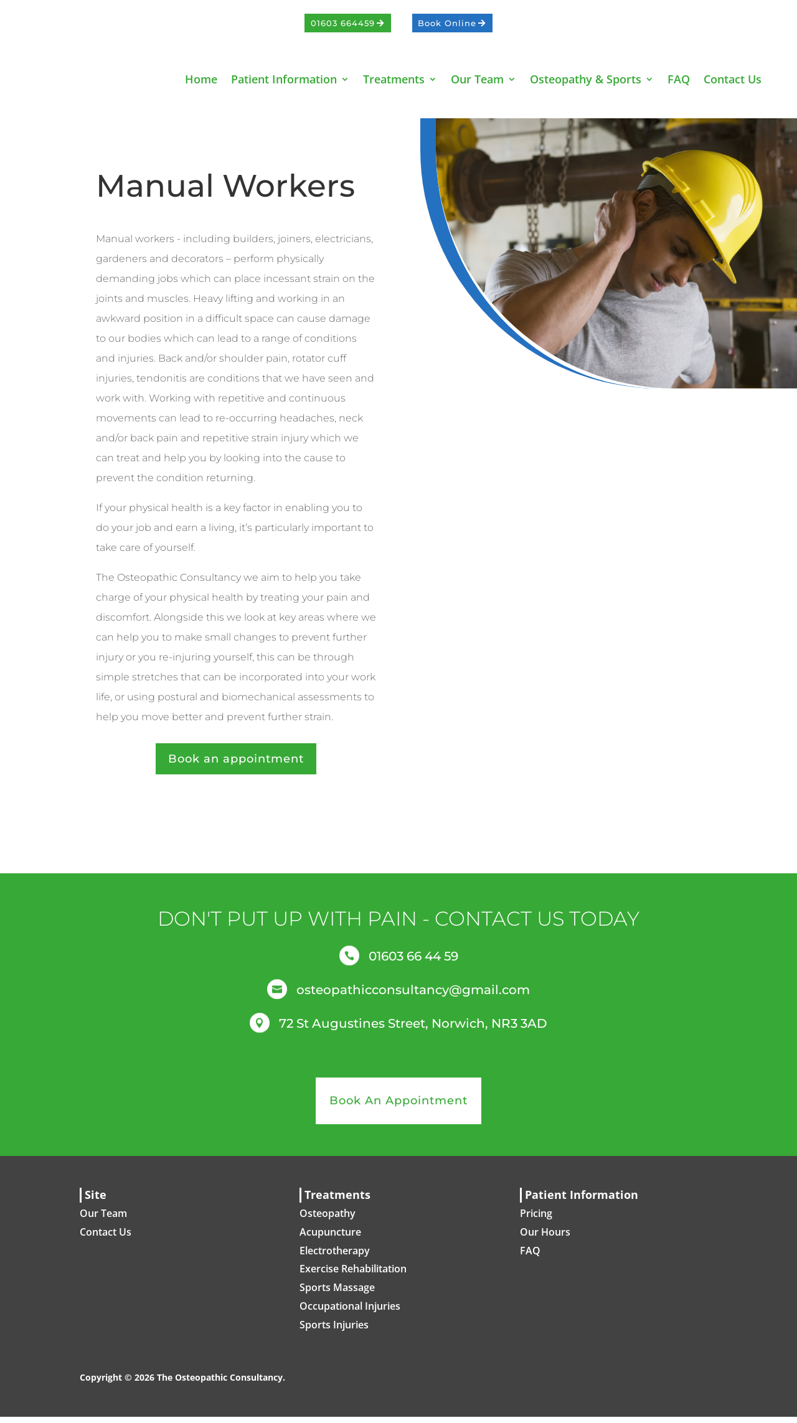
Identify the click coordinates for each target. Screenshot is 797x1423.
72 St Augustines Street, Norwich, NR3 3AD (413, 1029)
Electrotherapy (334, 1257)
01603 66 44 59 (413, 962)
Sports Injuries (334, 1331)
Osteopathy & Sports (585, 79)
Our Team (477, 79)
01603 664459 (343, 23)
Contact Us (733, 79)
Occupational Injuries (349, 1312)
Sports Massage (337, 1293)
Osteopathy (327, 1219)
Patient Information (284, 79)
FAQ (678, 79)
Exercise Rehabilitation (353, 1275)
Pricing (536, 1219)
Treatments (394, 79)
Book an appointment (236, 765)
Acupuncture (330, 1238)
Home (201, 79)
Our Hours (545, 1238)
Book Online (447, 23)
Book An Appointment (398, 1107)
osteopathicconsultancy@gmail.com (413, 996)
